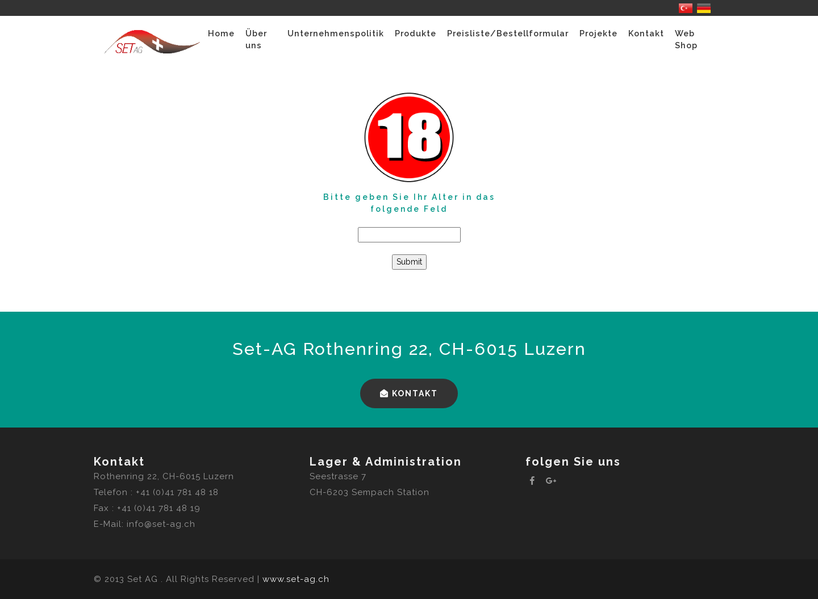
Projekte (598, 33)
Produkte (415, 33)
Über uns (256, 39)
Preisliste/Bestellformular (508, 33)
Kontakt (646, 33)
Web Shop (686, 39)
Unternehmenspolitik (335, 33)
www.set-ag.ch (295, 579)
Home (221, 33)
